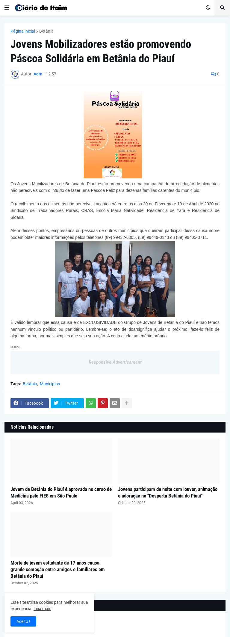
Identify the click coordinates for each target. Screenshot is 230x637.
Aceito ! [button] (23, 621)
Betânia (46, 31)
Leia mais (42, 608)
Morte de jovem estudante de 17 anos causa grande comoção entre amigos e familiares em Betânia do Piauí (57, 569)
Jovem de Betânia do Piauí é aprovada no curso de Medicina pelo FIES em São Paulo (61, 492)
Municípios (50, 384)
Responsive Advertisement (115, 362)
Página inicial (22, 31)
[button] (7, 8)
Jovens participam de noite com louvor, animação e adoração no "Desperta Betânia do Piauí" (167, 492)
